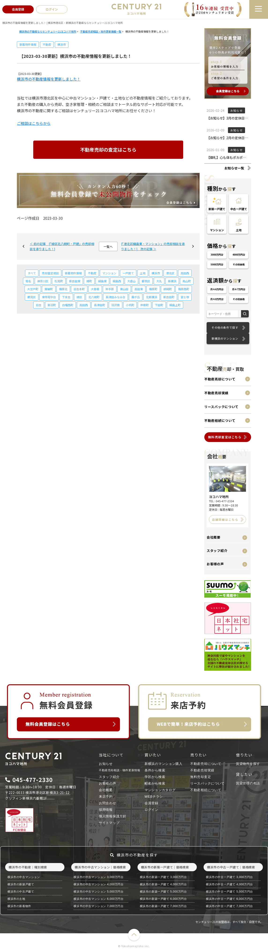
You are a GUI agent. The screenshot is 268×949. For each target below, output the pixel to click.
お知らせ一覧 (234, 168)
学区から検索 (155, 777)
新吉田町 (169, 297)
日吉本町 (79, 289)
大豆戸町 (32, 289)
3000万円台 (217, 254)
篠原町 (153, 289)
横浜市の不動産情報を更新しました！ (49, 79)
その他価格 (239, 264)
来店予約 (106, 796)
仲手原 (109, 289)
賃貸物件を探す (248, 764)
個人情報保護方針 (113, 816)
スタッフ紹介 (217, 550)
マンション (109, 273)
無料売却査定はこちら (225, 437)
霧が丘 (135, 297)
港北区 (170, 273)
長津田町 (99, 305)
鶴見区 (31, 297)
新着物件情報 (27, 44)
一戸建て (128, 273)
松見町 (59, 281)
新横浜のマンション (225, 338)
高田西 (185, 273)
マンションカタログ (160, 790)
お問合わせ (107, 803)
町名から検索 (155, 783)
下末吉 (66, 297)
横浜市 (61, 44)
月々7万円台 (238, 289)
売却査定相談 (50, 273)
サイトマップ (109, 823)
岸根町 (144, 305)
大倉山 (131, 281)
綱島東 (102, 281)
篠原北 (63, 289)
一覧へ (108, 246)
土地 (142, 273)
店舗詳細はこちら (225, 519)
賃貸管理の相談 (248, 783)
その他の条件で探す (225, 327)
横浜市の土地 (16, 899)
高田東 (138, 289)
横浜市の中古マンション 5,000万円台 (98, 891)
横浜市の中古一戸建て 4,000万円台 (229, 884)
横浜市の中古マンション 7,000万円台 (98, 906)
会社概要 (213, 537)
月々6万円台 (216, 289)
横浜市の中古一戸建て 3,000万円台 (229, 877)
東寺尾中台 (49, 297)
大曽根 (95, 289)
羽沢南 (115, 305)
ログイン (151, 809)
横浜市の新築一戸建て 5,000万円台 (163, 891)
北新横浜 (151, 297)
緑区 (79, 297)
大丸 (159, 281)
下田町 (159, 305)
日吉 (38, 305)
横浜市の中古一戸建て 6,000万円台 (229, 899)
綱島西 (117, 281)
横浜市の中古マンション (23, 877)
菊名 (28, 281)
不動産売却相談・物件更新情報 (119, 770)
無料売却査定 (200, 777)
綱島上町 (175, 305)
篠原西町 (183, 289)
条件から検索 (155, 770)
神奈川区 (42, 281)
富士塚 (185, 297)
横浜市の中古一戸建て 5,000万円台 (229, 891)
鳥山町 (186, 281)
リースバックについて (221, 406)
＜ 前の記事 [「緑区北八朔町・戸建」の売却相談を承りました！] (62, 246)
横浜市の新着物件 (19, 906)
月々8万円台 (216, 299)
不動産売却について (219, 379)
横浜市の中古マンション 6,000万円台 (98, 899)
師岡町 (168, 289)
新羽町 (52, 305)
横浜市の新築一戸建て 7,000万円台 (163, 906)
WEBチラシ (154, 796)
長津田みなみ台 (115, 297)
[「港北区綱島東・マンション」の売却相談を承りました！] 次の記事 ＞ (153, 246)
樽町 (89, 281)
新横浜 (172, 281)
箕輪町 (49, 289)
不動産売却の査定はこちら (108, 149)
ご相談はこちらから (34, 123)
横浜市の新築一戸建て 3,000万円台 (163, 877)
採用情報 (106, 809)
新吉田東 (74, 281)
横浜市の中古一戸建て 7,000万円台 (229, 906)
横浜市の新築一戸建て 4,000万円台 (163, 884)
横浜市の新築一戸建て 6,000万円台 (163, 899)
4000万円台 (238, 254)
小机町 (130, 305)
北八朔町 (94, 297)
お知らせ (106, 764)
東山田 (124, 289)
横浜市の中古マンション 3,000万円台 (98, 877)
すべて (32, 273)
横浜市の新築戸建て (20, 884)
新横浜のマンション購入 (163, 764)
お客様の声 (215, 564)
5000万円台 (217, 264)
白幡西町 (67, 305)
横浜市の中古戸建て (20, 891)
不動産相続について (219, 420)
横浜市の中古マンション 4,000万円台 (98, 884)
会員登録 (151, 803)
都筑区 (146, 281)
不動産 (47, 44)
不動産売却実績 (216, 393)
